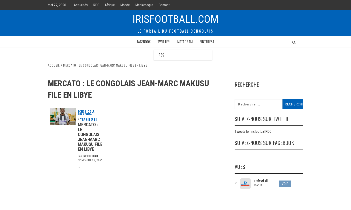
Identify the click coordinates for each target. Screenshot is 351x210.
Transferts (88, 119)
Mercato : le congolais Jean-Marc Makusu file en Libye (90, 137)
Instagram (184, 41)
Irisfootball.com (176, 19)
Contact (164, 5)
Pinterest (206, 41)
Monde (125, 5)
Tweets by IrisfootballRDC (253, 131)
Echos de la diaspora (86, 113)
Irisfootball (90, 156)
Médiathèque (144, 5)
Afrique (110, 5)
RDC (96, 5)
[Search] (294, 42)
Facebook (144, 41)
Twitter (163, 41)
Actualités (81, 5)
